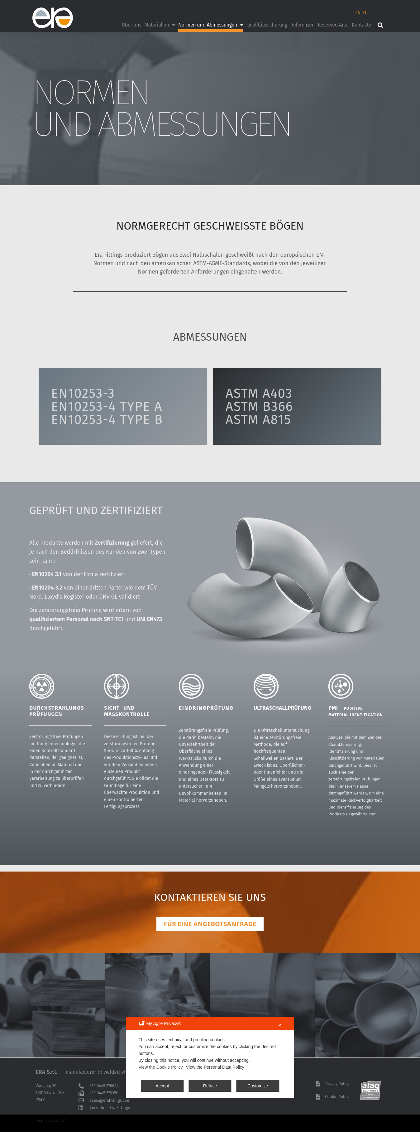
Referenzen (302, 25)
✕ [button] (280, 1025)
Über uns (131, 25)
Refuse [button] (210, 1085)
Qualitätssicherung (266, 25)
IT (364, 12)
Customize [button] (257, 1085)
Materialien (160, 25)
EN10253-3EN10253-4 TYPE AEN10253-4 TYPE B (107, 406)
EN (357, 12)
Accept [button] (162, 1085)
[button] (380, 25)
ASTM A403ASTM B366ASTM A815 (259, 406)
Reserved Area (333, 25)
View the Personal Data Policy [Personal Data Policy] (215, 1067)
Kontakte (361, 25)
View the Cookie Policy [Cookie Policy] (160, 1067)
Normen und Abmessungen (210, 25)
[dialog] (210, 1057)
